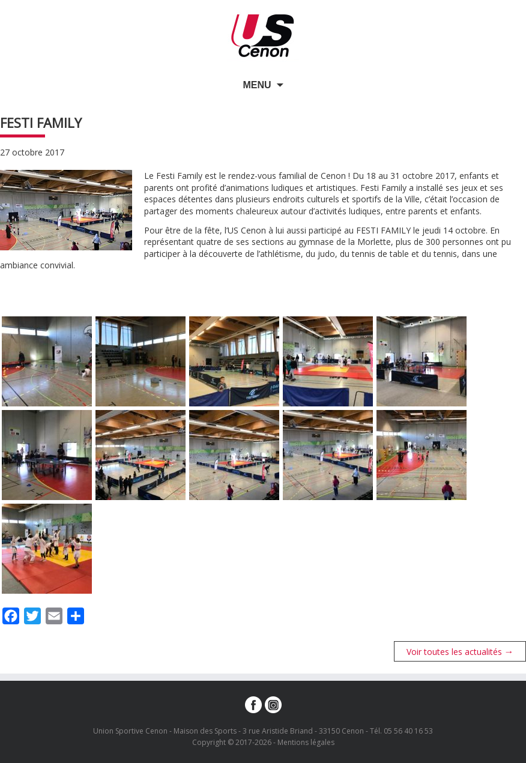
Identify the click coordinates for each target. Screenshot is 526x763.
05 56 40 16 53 (408, 731)
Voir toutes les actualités (460, 651)
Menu (257, 85)
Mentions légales (305, 742)
